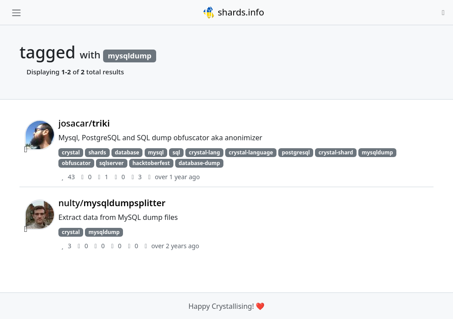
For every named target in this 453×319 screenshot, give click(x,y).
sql (176, 152)
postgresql (296, 152)
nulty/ (111, 203)
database (127, 152)
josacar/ (84, 123)
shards (97, 152)
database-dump (199, 163)
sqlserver (112, 163)
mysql (156, 152)
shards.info (233, 12)
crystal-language (251, 152)
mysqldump (377, 152)
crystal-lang (204, 152)
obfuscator (76, 163)
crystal (71, 152)
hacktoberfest (150, 163)
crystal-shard (336, 152)
